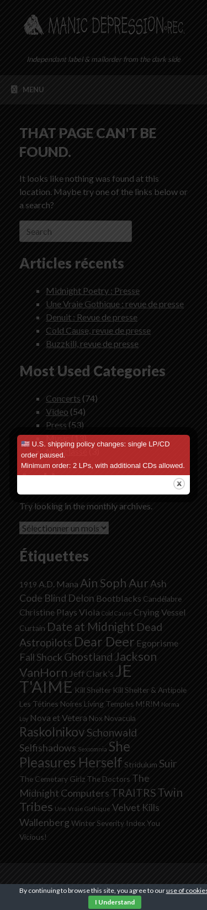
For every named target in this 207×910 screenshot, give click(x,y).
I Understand (115, 902)
